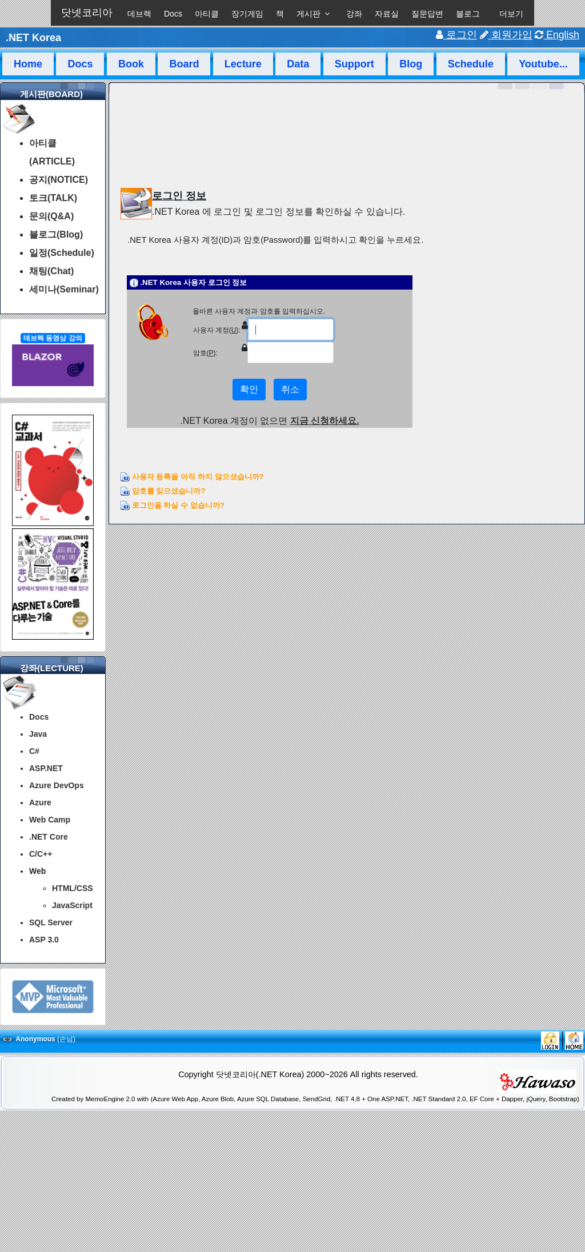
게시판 (308, 13)
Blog (410, 64)
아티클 (207, 13)
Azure (40, 802)
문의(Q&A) (51, 216)
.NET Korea (33, 37)
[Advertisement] (292, 1222)
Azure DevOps (56, 785)
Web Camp (49, 819)
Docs (173, 13)
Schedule (471, 64)
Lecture (243, 64)
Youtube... (543, 64)
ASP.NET (46, 768)
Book (131, 64)
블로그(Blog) (56, 234)
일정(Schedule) (61, 253)
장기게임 (247, 13)
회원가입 (506, 35)
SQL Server (51, 922)
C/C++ (40, 853)
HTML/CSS (72, 888)
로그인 (456, 35)
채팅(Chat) (51, 271)
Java (38, 734)
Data (298, 64)
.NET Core (48, 836)
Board (184, 64)
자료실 (387, 13)
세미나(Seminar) (64, 289)
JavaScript (72, 905)
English (557, 35)
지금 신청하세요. (324, 421)
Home (28, 64)
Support (354, 64)
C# (34, 751)
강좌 (354, 13)
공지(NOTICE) (58, 179)
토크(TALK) (53, 198)
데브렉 (139, 13)
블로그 (468, 13)
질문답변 (427, 13)
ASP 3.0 (44, 939)
